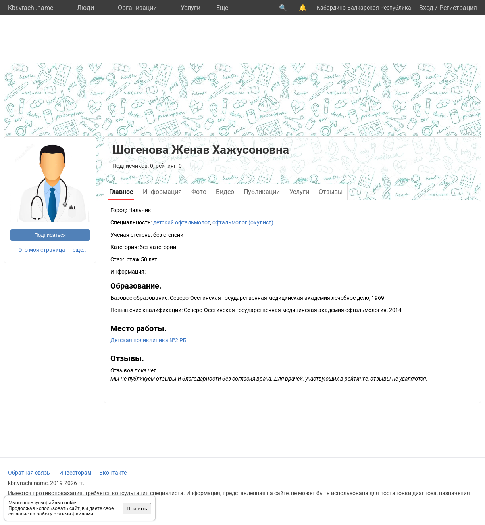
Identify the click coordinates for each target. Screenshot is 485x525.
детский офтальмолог (181, 222)
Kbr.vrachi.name (30, 7)
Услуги (190, 7)
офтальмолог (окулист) (242, 222)
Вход (426, 7)
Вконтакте (113, 472)
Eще (222, 7)
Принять (137, 509)
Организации (137, 7)
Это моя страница (41, 250)
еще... (80, 250)
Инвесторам (75, 472)
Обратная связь (29, 472)
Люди (85, 7)
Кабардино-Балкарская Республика (364, 7)
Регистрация (458, 7)
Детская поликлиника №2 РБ (148, 340)
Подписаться (50, 235)
